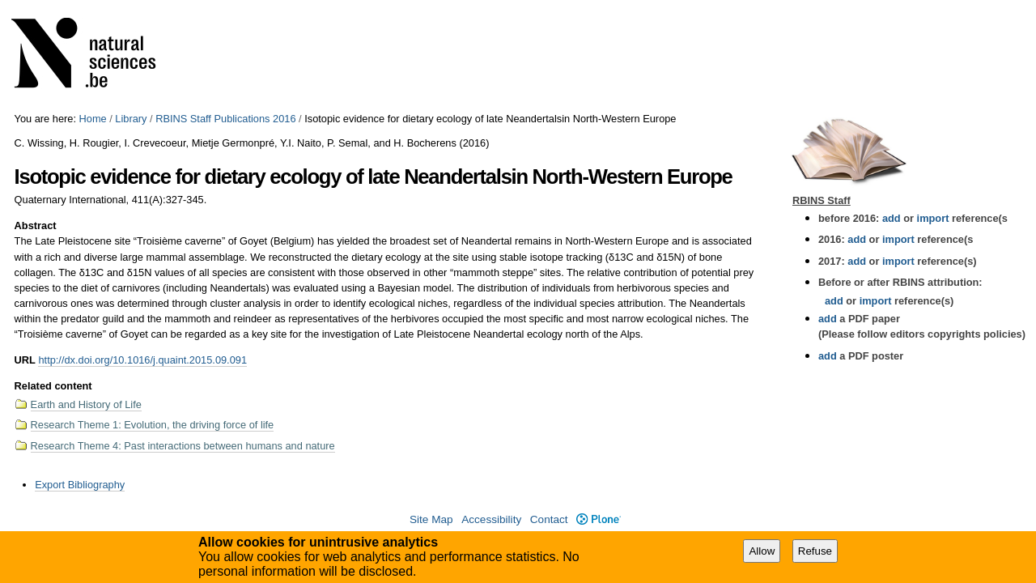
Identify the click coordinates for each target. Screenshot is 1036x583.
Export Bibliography (80, 485)
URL (25, 360)
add (891, 218)
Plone (598, 519)
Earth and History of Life (86, 404)
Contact (549, 519)
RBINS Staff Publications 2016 (225, 119)
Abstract (36, 225)
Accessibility (491, 519)
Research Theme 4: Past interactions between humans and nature (183, 446)
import (931, 218)
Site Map (431, 519)
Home (93, 119)
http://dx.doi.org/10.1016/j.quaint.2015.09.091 (142, 360)
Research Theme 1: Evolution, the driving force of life (152, 425)
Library (130, 119)
